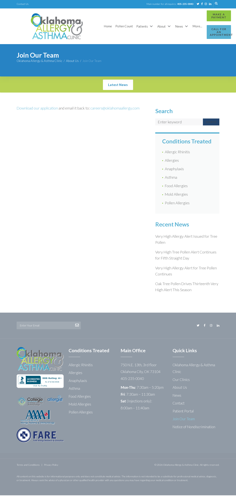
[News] (164, 26)
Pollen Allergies (177, 203)
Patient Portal (183, 411)
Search (211, 122)
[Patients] (127, 26)
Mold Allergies (176, 195)
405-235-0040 (185, 3)
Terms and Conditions (28, 465)
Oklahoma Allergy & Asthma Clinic (39, 61)
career (95, 108)
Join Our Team (184, 419)
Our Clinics (181, 380)
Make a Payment (204, 16)
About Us (72, 61)
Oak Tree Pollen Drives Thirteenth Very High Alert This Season (186, 287)
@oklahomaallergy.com (120, 108)
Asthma (171, 178)
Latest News (118, 85)
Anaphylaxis (174, 169)
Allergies (172, 161)
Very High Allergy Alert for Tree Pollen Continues (186, 271)
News (177, 396)
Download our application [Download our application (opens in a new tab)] (37, 108)
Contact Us (23, 3)
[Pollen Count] (106, 26)
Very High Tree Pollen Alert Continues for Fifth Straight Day (185, 255)
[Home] (90, 26)
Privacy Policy (51, 465)
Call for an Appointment (204, 31)
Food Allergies (176, 186)
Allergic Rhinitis (177, 152)
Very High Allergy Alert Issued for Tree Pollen (186, 240)
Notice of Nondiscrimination (194, 427)
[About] (146, 26)
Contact (179, 404)
